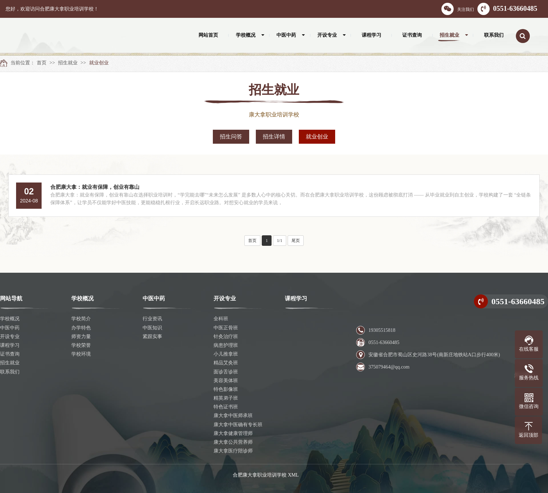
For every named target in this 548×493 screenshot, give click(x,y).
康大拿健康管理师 (233, 433)
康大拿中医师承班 (233, 415)
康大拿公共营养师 (233, 442)
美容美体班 (226, 380)
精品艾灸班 (226, 362)
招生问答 (231, 137)
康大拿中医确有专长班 (238, 424)
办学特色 (81, 327)
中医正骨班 (226, 327)
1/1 (279, 240)
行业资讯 (152, 318)
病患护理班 (226, 345)
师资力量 (81, 336)
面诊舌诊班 (226, 371)
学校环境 (81, 354)
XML (293, 475)
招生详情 (274, 137)
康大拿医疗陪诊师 (233, 450)
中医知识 (152, 327)
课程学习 (10, 345)
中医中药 (10, 327)
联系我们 (10, 371)
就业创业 (99, 62)
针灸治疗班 (226, 336)
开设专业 (10, 336)
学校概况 (10, 318)
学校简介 (81, 318)
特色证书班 (226, 406)
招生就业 (68, 62)
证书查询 (10, 354)
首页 (41, 62)
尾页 (295, 240)
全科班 (221, 318)
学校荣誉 (81, 345)
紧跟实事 (152, 336)
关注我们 (457, 9)
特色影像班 (226, 389)
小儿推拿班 (226, 354)
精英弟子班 (226, 398)
